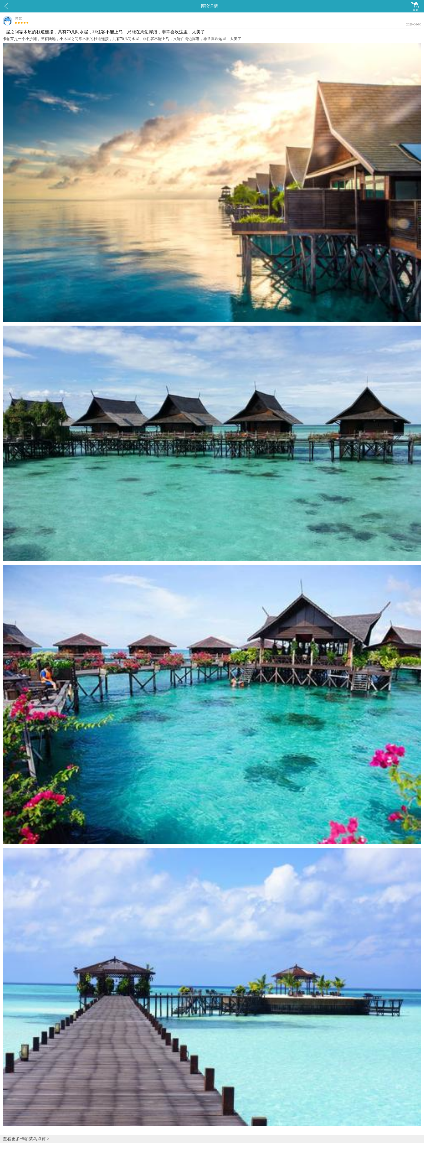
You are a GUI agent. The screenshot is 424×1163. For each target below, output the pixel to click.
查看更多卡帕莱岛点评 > (26, 1138)
